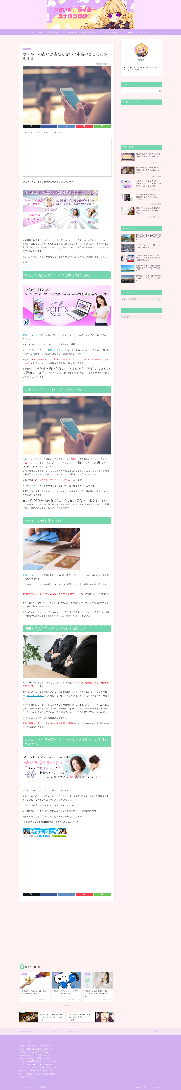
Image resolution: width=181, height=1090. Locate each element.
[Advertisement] (45, 157)
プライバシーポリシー (28, 1087)
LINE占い (130, 32)
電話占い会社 (147, 32)
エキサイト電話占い (110, 32)
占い (41, 32)
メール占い (71, 32)
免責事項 (43, 1087)
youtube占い (88, 32)
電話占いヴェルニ (31, 335)
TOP (31, 32)
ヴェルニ (26, 49)
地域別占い (55, 32)
